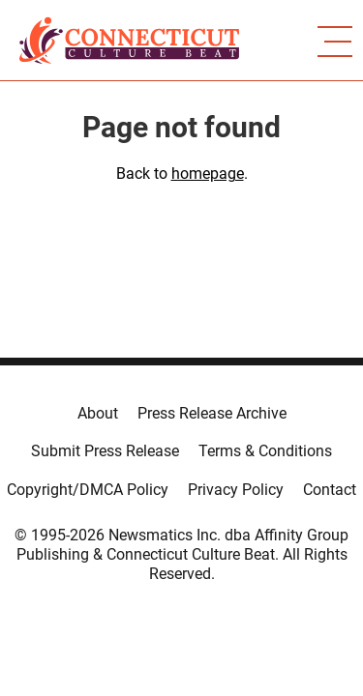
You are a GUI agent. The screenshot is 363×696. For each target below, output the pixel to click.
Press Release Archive (212, 413)
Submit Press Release (105, 451)
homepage (207, 173)
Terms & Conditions (265, 451)
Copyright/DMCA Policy (87, 489)
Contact (329, 489)
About (97, 413)
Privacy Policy (236, 489)
